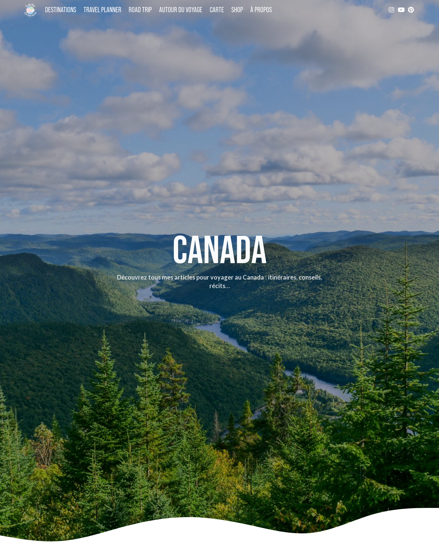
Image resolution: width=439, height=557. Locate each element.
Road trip (140, 9)
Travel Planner (102, 9)
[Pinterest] (411, 9)
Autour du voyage (180, 9)
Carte (217, 9)
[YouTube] (401, 9)
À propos (261, 9)
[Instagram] (391, 9)
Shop (237, 9)
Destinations (60, 9)
